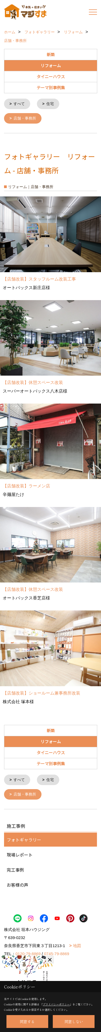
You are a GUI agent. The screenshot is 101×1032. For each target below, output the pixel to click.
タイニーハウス (51, 76)
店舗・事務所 (24, 118)
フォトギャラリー (24, 838)
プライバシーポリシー (56, 1004)
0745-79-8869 (56, 952)
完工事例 (15, 868)
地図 (77, 944)
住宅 (50, 104)
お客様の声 (17, 883)
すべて (19, 104)
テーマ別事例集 (51, 87)
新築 (51, 54)
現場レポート (20, 853)
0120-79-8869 (28, 952)
